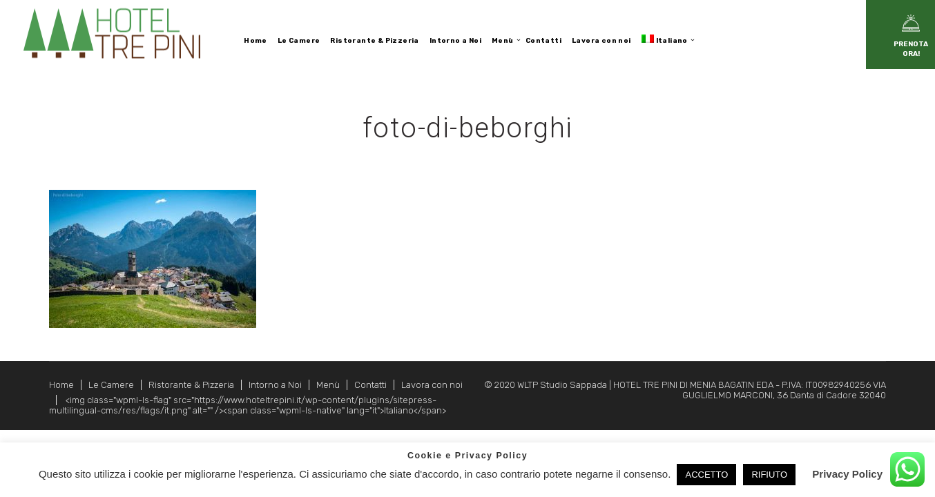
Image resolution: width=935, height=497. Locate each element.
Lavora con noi (432, 385)
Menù (328, 385)
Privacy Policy (847, 474)
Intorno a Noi (275, 385)
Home (61, 385)
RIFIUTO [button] (769, 474)
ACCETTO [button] (706, 474)
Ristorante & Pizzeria (191, 385)
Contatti (370, 385)
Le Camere (111, 385)
